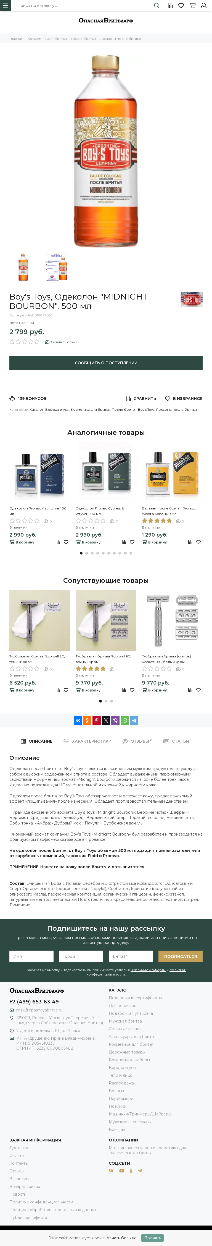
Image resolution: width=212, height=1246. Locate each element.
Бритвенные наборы (129, 1059)
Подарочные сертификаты (135, 997)
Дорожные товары (127, 1052)
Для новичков (122, 1005)
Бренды (117, 1129)
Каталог (37, 409)
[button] (81, 553)
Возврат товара (24, 1186)
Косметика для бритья (90, 409)
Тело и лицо (120, 1075)
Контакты (18, 1163)
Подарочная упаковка (131, 1013)
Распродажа (121, 1083)
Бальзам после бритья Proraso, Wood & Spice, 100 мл (169, 511)
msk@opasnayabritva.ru (39, 1010)
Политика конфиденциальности (41, 1202)
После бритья (124, 409)
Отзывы (16, 1171)
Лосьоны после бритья (176, 409)
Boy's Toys (146, 409)
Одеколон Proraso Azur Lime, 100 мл (38, 511)
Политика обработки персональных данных (53, 1209)
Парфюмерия (122, 1098)
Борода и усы (57, 409)
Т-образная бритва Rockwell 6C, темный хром (103, 659)
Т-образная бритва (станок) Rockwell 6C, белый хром (166, 659)
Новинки (117, 1106)
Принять (152, 1237)
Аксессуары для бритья (132, 1036)
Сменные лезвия (125, 1028)
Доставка (18, 1147)
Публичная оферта (28, 1217)
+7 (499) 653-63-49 (34, 1002)
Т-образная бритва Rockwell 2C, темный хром (37, 659)
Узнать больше (122, 1237)
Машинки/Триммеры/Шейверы (140, 1114)
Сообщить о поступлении (106, 362)
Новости (17, 1194)
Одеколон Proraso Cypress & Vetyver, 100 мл (100, 511)
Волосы (116, 1090)
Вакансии (19, 1178)
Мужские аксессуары (130, 1121)
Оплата (16, 1155)
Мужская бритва (125, 1021)
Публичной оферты (148, 970)
